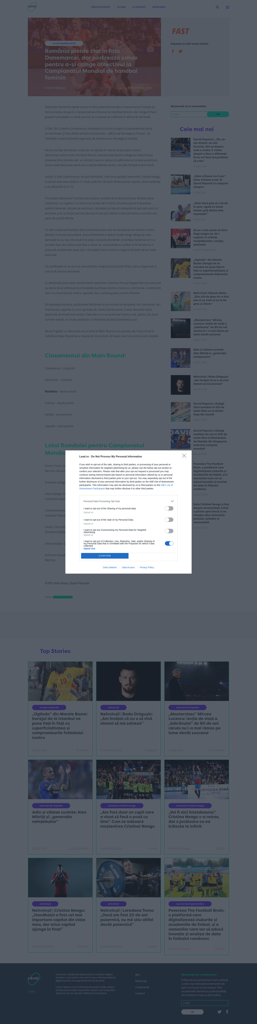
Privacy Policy (147, 567)
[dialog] (128, 512)
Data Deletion (110, 567)
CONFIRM (105, 556)
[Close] (185, 457)
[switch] (169, 508)
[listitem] (128, 501)
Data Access (128, 567)
